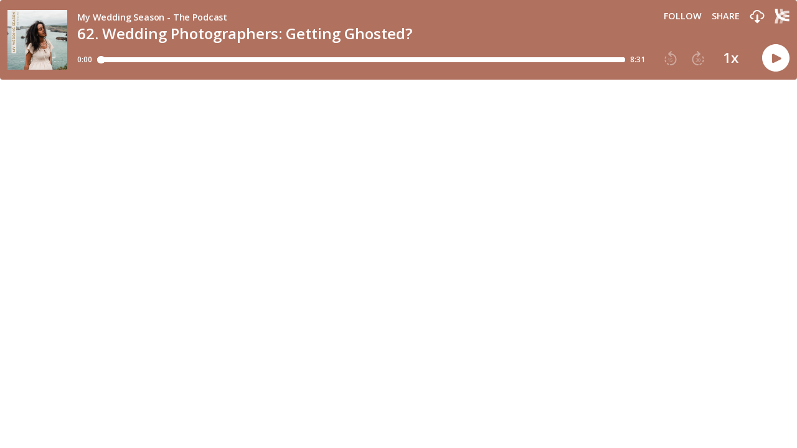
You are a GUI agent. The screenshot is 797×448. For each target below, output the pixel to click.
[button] (757, 17)
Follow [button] (683, 16)
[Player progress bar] (361, 59)
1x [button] (730, 58)
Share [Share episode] (726, 16)
